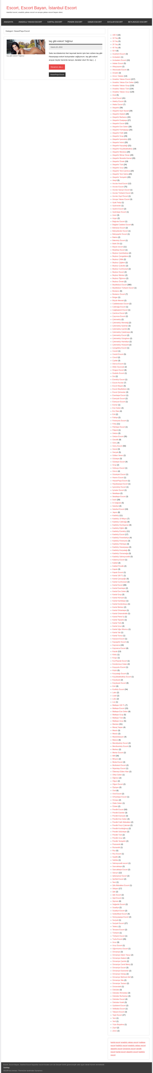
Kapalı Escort (117, 572)
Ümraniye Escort (119, 968)
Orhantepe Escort (119, 797)
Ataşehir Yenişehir (119, 177)
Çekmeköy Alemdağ (120, 323)
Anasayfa (8, 22)
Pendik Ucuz (117, 838)
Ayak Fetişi (116, 202)
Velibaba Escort (118, 1009)
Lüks (114, 699)
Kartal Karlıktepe (119, 601)
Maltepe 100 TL (118, 705)
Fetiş (114, 424)
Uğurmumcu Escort (120, 949)
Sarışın (115, 873)
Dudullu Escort (118, 373)
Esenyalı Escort (118, 398)
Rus (114, 851)
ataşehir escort (116, 1049)
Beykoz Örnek (118, 282)
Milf (113, 756)
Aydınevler (116, 206)
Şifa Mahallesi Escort (120, 885)
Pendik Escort (75, 22)
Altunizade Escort (119, 70)
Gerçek (115, 452)
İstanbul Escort (118, 509)
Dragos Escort (118, 370)
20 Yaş (115, 44)
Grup (114, 465)
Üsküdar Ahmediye (120, 993)
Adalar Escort (117, 63)
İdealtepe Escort (119, 496)
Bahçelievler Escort (120, 231)
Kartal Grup (117, 594)
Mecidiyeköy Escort (120, 743)
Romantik (116, 847)
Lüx (113, 702)
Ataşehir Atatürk (118, 114)
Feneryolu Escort (119, 421)
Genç (114, 443)
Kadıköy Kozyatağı (119, 550)
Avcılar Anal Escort (120, 183)
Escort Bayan (117, 386)
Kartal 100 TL (117, 576)
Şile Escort (116, 895)
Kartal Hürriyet (118, 598)
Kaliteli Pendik (118, 566)
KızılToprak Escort (119, 661)
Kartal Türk (116, 623)
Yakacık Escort (118, 1012)
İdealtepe (116, 493)
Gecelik (115, 440)
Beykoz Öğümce (119, 278)
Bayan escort (117, 247)
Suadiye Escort (118, 911)
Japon (114, 512)
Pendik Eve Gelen (119, 819)
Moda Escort (117, 762)
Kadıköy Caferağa (119, 522)
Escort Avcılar (118, 383)
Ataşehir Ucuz (118, 168)
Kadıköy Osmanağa (120, 553)
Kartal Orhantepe (119, 610)
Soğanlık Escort (118, 904)
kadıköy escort (122, 1045)
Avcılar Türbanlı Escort (121, 193)
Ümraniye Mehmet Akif (121, 977)
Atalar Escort (117, 104)
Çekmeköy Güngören (120, 338)
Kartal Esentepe (118, 588)
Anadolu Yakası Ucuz (121, 92)
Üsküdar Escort (118, 999)
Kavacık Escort (118, 639)
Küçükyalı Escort (119, 683)
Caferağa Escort (119, 307)
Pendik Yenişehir (119, 841)
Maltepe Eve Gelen (120, 711)
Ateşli (114, 180)
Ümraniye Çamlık (119, 961)
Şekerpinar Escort (119, 876)
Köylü (114, 670)
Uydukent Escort (119, 1005)
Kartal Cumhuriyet (119, 582)
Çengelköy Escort (119, 348)
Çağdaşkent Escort (120, 310)
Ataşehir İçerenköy (119, 139)
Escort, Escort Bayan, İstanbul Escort (44, 7)
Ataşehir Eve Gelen (120, 127)
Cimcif (114, 357)
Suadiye (115, 907)
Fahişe (115, 417)
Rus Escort (116, 854)
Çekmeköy (116, 319)
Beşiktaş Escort (118, 250)
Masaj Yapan (117, 727)
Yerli (114, 1021)
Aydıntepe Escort (119, 212)
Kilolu (114, 655)
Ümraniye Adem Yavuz (121, 955)
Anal (114, 95)
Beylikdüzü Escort (137, 22)
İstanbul (115, 506)
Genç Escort (117, 446)
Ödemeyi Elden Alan (120, 772)
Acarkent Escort (118, 54)
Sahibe (115, 860)
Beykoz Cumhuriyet (120, 269)
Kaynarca (116, 645)
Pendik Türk (117, 835)
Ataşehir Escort (118, 123)
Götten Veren (117, 455)
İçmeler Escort (118, 490)
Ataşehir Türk (117, 165)
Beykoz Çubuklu (119, 266)
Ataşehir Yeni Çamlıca (121, 171)
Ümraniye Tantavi (119, 983)
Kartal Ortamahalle (119, 613)
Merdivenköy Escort (120, 746)
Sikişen (115, 889)
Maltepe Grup (117, 715)
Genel (114, 449)
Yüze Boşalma (118, 1024)
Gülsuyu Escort (118, 468)
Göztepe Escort (118, 462)
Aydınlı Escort (118, 209)
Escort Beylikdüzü (119, 389)
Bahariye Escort (118, 228)
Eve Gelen (116, 408)
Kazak (114, 651)
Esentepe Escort (119, 395)
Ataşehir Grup (118, 136)
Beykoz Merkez (118, 275)
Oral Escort (116, 794)
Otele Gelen (117, 803)
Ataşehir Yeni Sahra (120, 174)
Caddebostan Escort (120, 304)
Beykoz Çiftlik (117, 259)
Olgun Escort (117, 784)
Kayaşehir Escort (119, 642)
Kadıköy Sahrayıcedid (121, 557)
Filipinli (115, 430)
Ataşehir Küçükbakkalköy (122, 149)
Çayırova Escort (118, 316)
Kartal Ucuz (117, 626)
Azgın (114, 218)
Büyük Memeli (118, 300)
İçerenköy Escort (119, 487)
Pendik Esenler (118, 813)
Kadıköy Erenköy (119, 531)
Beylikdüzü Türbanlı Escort (123, 288)
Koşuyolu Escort (119, 667)
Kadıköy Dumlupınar (120, 525)
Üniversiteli (116, 987)
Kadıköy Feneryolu (119, 541)
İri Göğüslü (116, 503)
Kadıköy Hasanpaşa (120, 547)
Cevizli (115, 351)
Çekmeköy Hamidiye (120, 342)
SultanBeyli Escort (119, 914)
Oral (114, 791)
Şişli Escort (116, 898)
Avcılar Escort (115, 22)
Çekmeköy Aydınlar (120, 326)
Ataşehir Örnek (118, 161)
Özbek (115, 806)
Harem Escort (118, 478)
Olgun (114, 781)
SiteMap (6, 1067)
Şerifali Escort (118, 879)
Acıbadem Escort (119, 60)
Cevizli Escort (117, 354)
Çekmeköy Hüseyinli (120, 345)
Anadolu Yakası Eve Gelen (123, 82)
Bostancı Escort (118, 294)
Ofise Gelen (117, 775)
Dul (113, 376)
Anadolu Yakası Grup (120, 85)
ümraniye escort (129, 1049)
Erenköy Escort (118, 380)
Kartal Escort (55, 22)
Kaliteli (115, 563)
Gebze (115, 433)
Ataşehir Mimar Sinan (121, 155)
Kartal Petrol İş (118, 617)
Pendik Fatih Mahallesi (121, 822)
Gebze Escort (95, 22)
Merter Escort (117, 753)
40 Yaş (115, 48)
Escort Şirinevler (119, 392)
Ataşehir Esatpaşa (119, 120)
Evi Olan (115, 411)
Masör (114, 730)
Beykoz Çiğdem (118, 263)
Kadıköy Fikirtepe (119, 544)
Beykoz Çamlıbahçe (120, 253)
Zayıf (114, 1028)
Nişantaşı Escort (119, 768)
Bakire (115, 237)
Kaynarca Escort (119, 648)
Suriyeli (115, 920)
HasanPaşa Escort (57, 75)
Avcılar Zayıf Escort (120, 196)
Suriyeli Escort (118, 923)
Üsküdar (115, 990)
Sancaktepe (117, 866)
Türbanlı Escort (118, 936)
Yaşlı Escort (117, 1015)
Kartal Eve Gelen (119, 591)
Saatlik (115, 857)
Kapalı (115, 569)
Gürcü (114, 471)
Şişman (115, 901)
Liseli (114, 696)
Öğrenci (115, 778)
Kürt (114, 686)
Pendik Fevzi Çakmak (121, 825)
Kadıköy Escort (118, 534)
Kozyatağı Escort (119, 674)
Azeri (114, 215)
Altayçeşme (117, 67)
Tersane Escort (118, 930)
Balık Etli (115, 244)
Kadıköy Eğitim (118, 528)
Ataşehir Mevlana (119, 152)
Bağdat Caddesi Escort (121, 225)
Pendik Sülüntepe (119, 832)
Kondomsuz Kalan (119, 664)
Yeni (114, 1018)
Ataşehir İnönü (118, 142)
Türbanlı (115, 933)
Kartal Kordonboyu (119, 604)
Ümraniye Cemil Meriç (121, 964)
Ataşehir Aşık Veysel (120, 111)
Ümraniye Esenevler (120, 971)
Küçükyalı (116, 680)
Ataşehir (115, 108)
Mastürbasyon (118, 737)
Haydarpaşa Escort (120, 484)
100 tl (114, 35)
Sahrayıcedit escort (120, 863)
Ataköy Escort (118, 101)
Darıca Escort (117, 364)
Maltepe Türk (117, 718)
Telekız (115, 926)
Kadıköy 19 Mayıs (119, 519)
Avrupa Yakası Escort (121, 199)
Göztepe (115, 459)
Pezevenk (116, 844)
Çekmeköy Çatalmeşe (121, 332)
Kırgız (114, 658)
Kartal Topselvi (118, 620)
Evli (113, 414)
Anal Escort (117, 98)
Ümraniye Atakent (119, 958)
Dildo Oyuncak (118, 367)
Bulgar (115, 297)
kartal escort (115, 1042)
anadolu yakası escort (129, 1042)
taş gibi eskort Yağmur (61, 41)
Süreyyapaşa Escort (120, 917)
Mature (115, 740)
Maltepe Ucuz (118, 721)
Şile (114, 892)
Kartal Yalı (116, 632)
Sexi (114, 882)
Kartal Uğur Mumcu (120, 629)
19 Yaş (115, 41)
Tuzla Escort (117, 939)
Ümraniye (116, 952)
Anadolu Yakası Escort (30, 22)
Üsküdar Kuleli (118, 1002)
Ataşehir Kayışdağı (120, 146)
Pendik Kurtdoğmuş (120, 828)
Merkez (115, 749)
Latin (114, 693)
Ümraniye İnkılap (119, 974)
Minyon (115, 759)
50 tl (114, 51)
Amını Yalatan (118, 76)
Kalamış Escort (118, 560)
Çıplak (115, 361)
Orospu (115, 800)
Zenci (114, 1031)
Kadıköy (115, 515)
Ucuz (114, 942)
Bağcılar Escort (118, 221)
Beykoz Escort (118, 272)
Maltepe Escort (118, 708)
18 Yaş (115, 38)
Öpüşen (115, 787)
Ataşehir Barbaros (119, 117)
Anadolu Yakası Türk (120, 89)
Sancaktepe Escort (120, 870)
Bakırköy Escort (118, 240)
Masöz (115, 734)
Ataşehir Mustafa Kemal (122, 158)
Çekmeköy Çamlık (119, 329)
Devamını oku (56, 67)
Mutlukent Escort (119, 765)
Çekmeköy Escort (119, 335)
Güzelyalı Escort (119, 474)
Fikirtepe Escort (118, 427)
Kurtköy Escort (118, 689)
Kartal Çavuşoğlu (119, 579)
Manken (115, 724)
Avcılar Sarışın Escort (121, 190)
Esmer (115, 405)
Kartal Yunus (117, 636)
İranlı (114, 500)
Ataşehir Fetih (118, 133)
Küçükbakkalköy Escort (121, 677)
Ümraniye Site (118, 980)
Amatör (115, 73)
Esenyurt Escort (118, 402)
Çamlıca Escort (118, 313)
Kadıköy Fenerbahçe (120, 538)
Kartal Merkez (118, 607)
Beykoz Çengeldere (120, 256)
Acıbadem (116, 57)
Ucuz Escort (117, 945)
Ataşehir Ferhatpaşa (120, 130)
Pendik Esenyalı (118, 816)
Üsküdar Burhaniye (120, 996)
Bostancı (115, 291)
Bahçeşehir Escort (119, 234)
